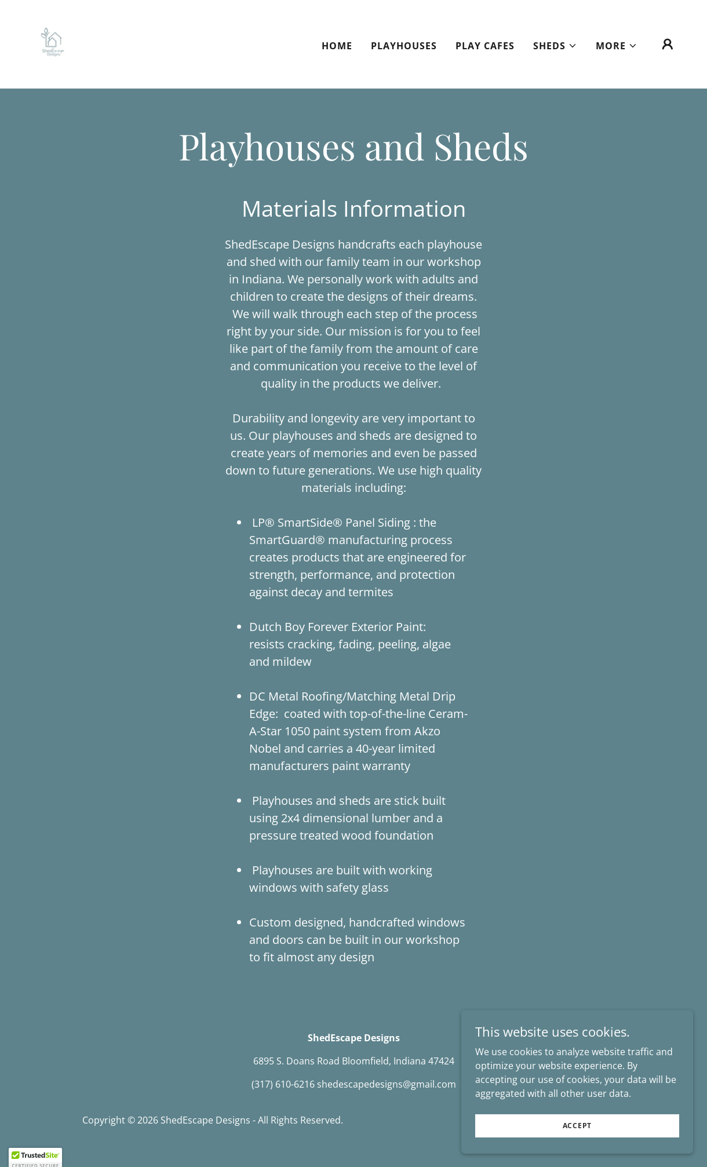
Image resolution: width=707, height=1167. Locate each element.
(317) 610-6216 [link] (283, 1084)
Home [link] (337, 45)
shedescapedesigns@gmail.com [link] (386, 1084)
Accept (577, 1134)
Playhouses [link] (404, 45)
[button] (555, 46)
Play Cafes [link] (485, 45)
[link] (51, 43)
